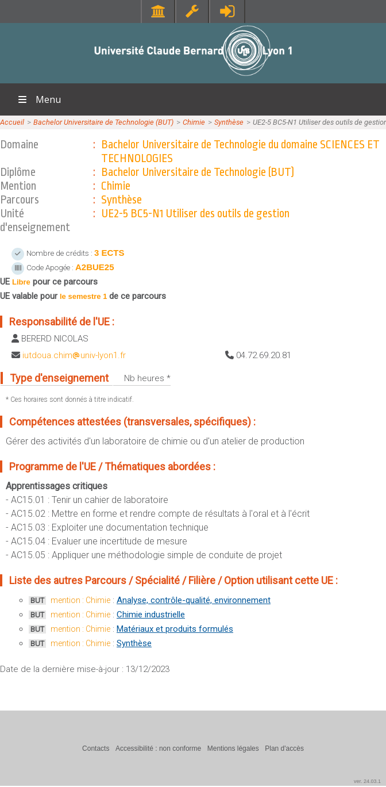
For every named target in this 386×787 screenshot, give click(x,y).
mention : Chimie (80, 600)
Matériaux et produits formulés (175, 629)
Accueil (12, 122)
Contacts (95, 748)
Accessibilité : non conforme (158, 748)
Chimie (194, 122)
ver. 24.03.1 (367, 781)
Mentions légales (233, 748)
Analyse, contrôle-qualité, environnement (194, 600)
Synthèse (229, 122)
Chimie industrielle (151, 614)
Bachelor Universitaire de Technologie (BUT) (103, 122)
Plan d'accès (284, 748)
